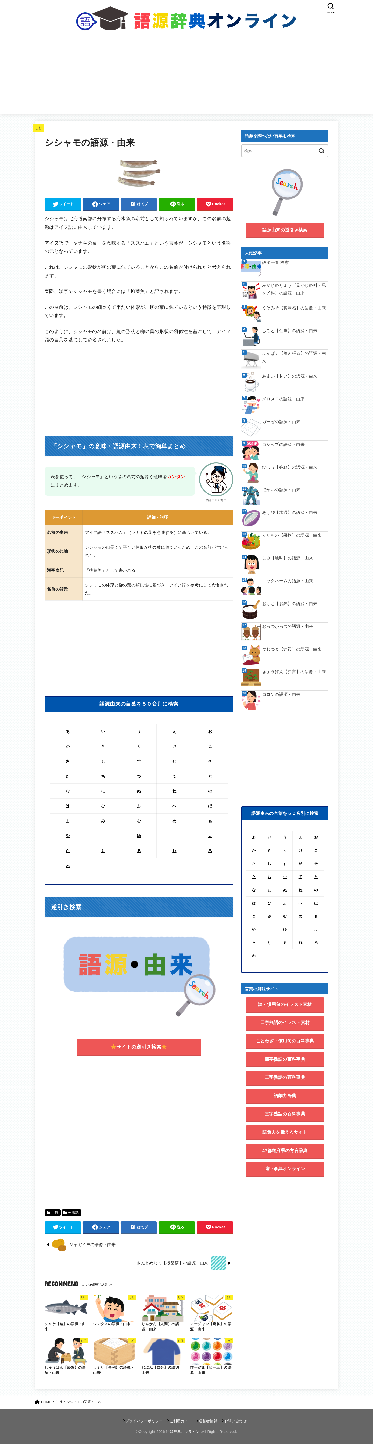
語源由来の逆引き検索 (284, 229)
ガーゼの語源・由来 (281, 421)
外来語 (73, 1213)
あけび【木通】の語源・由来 (289, 512)
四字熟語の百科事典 (285, 1059)
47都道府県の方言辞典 (285, 1150)
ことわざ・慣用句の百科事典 (285, 1040)
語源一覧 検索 (275, 262)
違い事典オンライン (285, 1168)
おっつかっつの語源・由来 (287, 626)
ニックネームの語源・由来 (287, 581)
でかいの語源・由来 (281, 490)
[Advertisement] (186, 75)
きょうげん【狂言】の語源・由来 (294, 671)
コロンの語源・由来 (281, 694)
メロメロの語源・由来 (283, 399)
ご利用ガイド (181, 1421)
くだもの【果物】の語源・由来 (292, 535)
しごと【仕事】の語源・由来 (289, 330)
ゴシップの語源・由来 (283, 444)
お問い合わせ (235, 1421)
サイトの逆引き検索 (139, 1047)
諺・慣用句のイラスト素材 (285, 1004)
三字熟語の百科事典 (285, 1113)
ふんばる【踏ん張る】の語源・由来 (294, 357)
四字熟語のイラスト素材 (285, 1022)
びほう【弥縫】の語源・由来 (289, 467)
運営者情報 (208, 1421)
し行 (38, 128)
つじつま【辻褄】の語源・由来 (292, 649)
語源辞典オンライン (182, 1432)
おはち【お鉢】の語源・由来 (289, 603)
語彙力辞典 (285, 1095)
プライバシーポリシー (144, 1421)
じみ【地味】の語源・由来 (287, 558)
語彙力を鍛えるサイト (284, 1132)
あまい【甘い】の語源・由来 (289, 376)
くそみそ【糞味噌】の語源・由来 (294, 308)
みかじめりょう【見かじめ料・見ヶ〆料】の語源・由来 (294, 289)
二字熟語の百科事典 (285, 1077)
